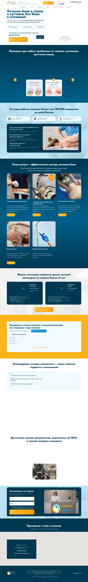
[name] (21, 499)
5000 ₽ (52, 178)
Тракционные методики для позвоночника (42, 203)
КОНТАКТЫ (69, 7)
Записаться (22, 512)
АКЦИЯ (51, 177)
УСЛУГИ (31, 7)
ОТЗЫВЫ (61, 7)
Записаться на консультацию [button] (21, 553)
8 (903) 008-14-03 (75, 2)
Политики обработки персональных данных (24, 508)
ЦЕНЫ (48, 7)
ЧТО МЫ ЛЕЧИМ (23, 7)
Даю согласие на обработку (16, 506)
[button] (48, 3)
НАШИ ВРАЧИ (40, 7)
